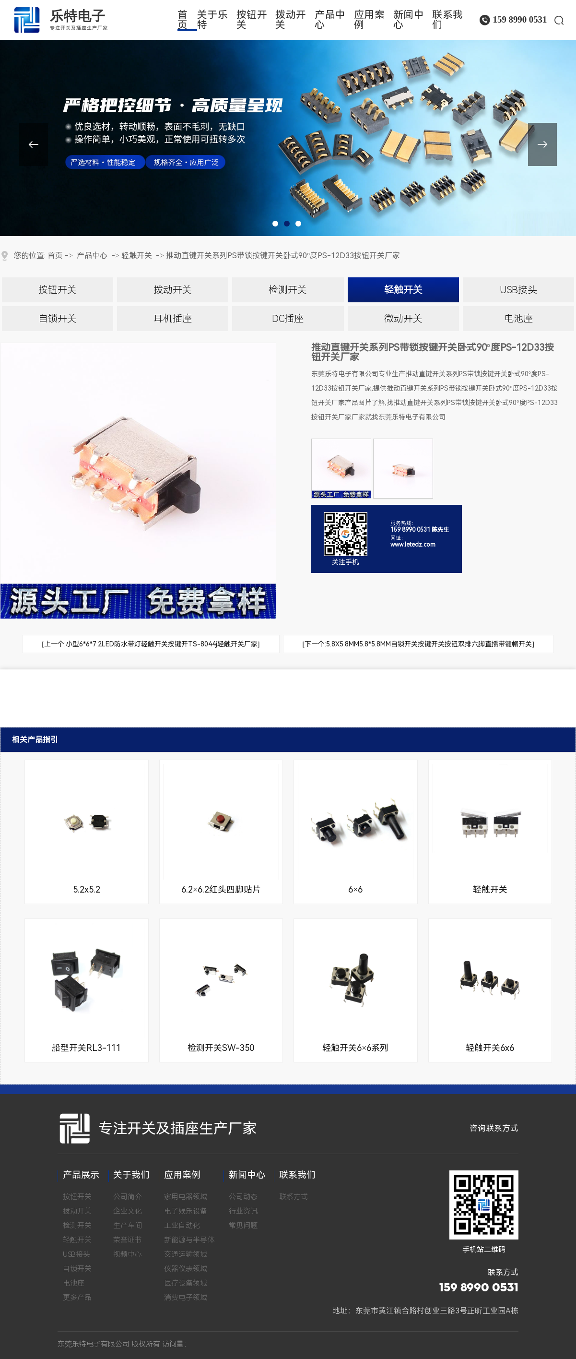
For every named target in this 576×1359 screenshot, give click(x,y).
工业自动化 (182, 1225)
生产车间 (127, 1225)
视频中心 (127, 1254)
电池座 (518, 318)
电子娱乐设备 (185, 1211)
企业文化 (127, 1211)
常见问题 (243, 1225)
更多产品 (77, 1297)
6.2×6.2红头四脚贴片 (221, 889)
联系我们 (447, 20)
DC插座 (288, 318)
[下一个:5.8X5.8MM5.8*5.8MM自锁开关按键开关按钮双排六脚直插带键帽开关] (418, 644)
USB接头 (518, 290)
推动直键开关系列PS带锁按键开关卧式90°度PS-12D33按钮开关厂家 (283, 255)
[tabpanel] (288, 118)
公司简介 (127, 1196)
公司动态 (243, 1196)
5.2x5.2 (86, 889)
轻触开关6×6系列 (355, 1048)
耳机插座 (172, 318)
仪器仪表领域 (185, 1268)
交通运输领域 (185, 1254)
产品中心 (330, 20)
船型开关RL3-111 (86, 1048)
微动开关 (403, 318)
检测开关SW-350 (221, 1048)
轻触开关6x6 (490, 1048)
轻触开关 (136, 255)
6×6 (355, 889)
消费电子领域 (185, 1297)
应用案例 (369, 20)
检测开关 (288, 290)
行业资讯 (243, 1211)
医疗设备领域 (185, 1283)
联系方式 (293, 1196)
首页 (182, 20)
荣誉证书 (127, 1240)
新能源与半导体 (189, 1240)
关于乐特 (212, 20)
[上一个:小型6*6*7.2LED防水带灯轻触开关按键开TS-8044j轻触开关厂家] (150, 644)
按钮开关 (252, 20)
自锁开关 (57, 318)
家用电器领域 (185, 1196)
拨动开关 (290, 20)
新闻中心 (408, 20)
